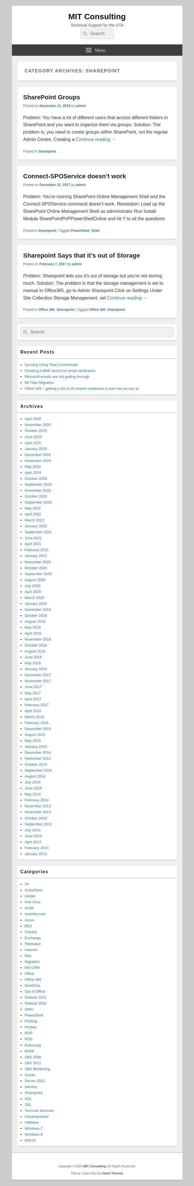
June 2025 (33, 437)
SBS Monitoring (37, 1069)
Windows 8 (34, 1134)
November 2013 (38, 812)
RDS (28, 1039)
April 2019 (33, 633)
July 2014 (33, 782)
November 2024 (38, 461)
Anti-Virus (33, 902)
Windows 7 (34, 1128)
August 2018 (35, 651)
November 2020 (38, 562)
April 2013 (33, 842)
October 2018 (36, 645)
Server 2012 (35, 1081)
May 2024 (33, 466)
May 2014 (33, 794)
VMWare (32, 1122)
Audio (29, 908)
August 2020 (35, 580)
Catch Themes (112, 1173)
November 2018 (38, 639)
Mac (28, 956)
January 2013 (36, 854)
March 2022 (34, 520)
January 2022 (36, 526)
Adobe (30, 896)
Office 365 (46, 310)
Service (31, 1087)
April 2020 (33, 592)
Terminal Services (39, 1110)
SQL (28, 1099)
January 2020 (36, 603)
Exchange (33, 938)
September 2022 (38, 502)
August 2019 (35, 621)
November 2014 (38, 758)
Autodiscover (35, 914)
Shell (95, 231)
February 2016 (37, 723)
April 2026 (33, 419)
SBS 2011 (33, 1063)
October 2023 (36, 478)
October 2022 (36, 496)
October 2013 (36, 818)
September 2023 (38, 484)
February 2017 (37, 705)
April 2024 (33, 472)
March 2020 (34, 598)
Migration (32, 962)
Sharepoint (47, 151)
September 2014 (38, 770)
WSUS (30, 1140)
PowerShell (80, 231)
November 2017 (38, 681)
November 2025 (38, 425)
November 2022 (38, 490)
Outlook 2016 (36, 1003)
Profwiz (31, 1027)
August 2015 (35, 735)
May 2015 (33, 740)
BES (28, 926)
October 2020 (36, 568)
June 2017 (33, 687)
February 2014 (37, 800)
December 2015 (38, 729)
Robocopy (33, 1045)
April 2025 (33, 443)
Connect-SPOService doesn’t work (74, 176)
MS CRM (32, 968)
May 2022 (33, 508)
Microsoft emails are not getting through (57, 376)
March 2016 (34, 717)
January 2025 (36, 449)
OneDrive (32, 985)
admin (81, 106)
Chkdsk (31, 932)
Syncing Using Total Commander (51, 365)
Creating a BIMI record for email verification (60, 371)
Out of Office (35, 991)
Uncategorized (37, 1116)
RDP (28, 1033)
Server (30, 1075)
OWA (29, 1009)
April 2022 (33, 514)
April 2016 (33, 711)
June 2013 (33, 836)
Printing (31, 1021)
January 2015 (36, 746)
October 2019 (36, 615)
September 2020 (38, 574)
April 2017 (33, 699)
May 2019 (33, 627)
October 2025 (36, 431)
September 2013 (38, 824)
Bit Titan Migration (39, 382)
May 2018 (33, 663)
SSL (28, 1104)
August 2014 (35, 776)
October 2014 (36, 764)
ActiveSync (34, 890)
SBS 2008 (33, 1057)
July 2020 (33, 586)
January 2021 (36, 556)
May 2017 (33, 693)
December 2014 (38, 752)
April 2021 (33, 544)
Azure (29, 920)
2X (27, 884)
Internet (31, 950)
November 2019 (38, 609)
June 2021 (33, 538)
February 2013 (37, 848)
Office (29, 973)
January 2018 (36, 669)
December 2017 (38, 675)
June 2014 (33, 788)
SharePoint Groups (51, 97)
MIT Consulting (97, 16)
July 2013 (33, 830)
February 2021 (37, 550)
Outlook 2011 (36, 997)
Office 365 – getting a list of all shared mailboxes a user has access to (82, 388)
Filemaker (33, 944)
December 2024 (38, 455)
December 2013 (38, 806)
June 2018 (33, 657)
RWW (29, 1051)
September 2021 (38, 532)
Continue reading (96, 139)
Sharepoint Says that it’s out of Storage (81, 255)
